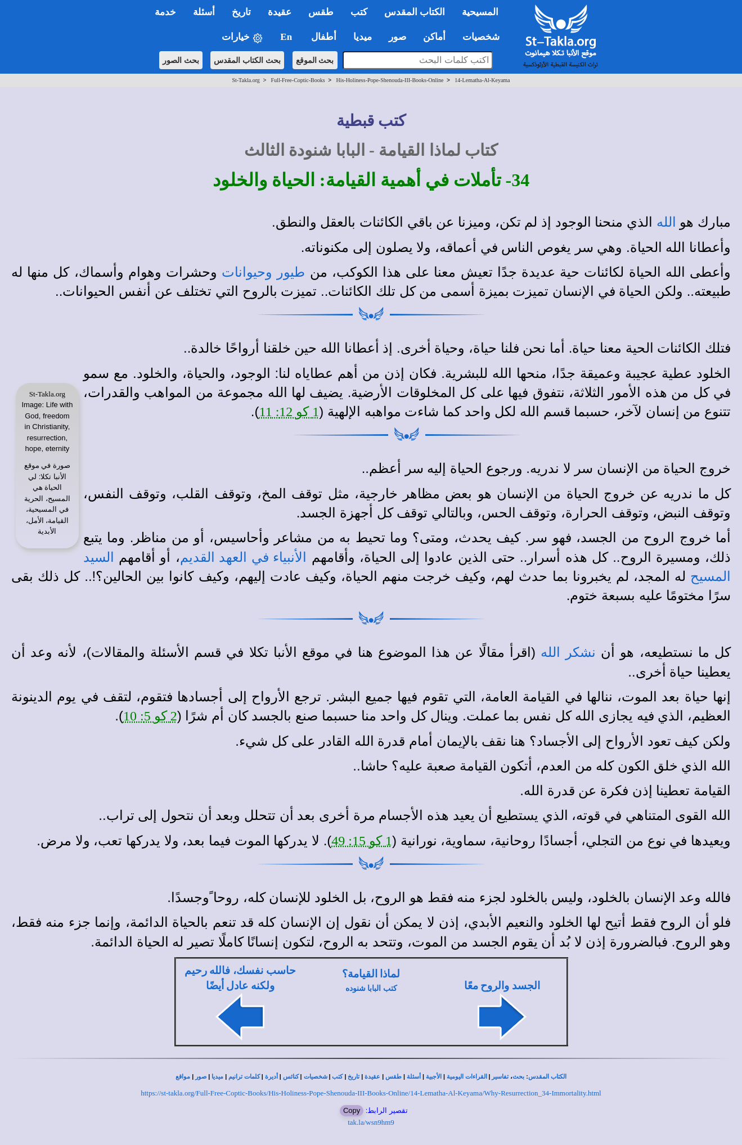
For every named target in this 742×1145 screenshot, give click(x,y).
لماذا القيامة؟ (371, 974)
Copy (351, 1110)
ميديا (217, 1077)
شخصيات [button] (484, 36)
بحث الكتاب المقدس (247, 60)
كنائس (291, 1077)
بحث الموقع (315, 60)
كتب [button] (358, 12)
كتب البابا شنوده (371, 988)
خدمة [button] (165, 12)
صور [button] (397, 36)
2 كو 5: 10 (150, 716)
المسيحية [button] (480, 12)
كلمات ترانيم (244, 1077)
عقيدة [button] (279, 12)
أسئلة (414, 1077)
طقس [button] (321, 12)
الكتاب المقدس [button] (414, 12)
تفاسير (500, 1077)
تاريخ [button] (241, 12)
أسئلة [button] (204, 12)
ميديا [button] (362, 36)
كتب (337, 1077)
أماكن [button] (434, 36)
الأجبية (434, 1077)
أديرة (271, 1077)
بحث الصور (181, 60)
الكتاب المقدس (547, 1077)
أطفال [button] (323, 36)
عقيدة (372, 1077)
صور (200, 1077)
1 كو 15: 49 (361, 840)
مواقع (183, 1077)
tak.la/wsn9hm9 (371, 1122)
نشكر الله (568, 652)
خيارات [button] (242, 37)
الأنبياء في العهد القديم (243, 557)
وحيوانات (247, 272)
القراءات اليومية (467, 1077)
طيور (291, 272)
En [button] (287, 36)
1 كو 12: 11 (289, 411)
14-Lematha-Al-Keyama (482, 80)
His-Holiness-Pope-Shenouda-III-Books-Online (389, 80)
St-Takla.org (245, 80)
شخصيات (315, 1077)
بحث (518, 1077)
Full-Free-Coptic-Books (298, 80)
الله (666, 222)
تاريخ (353, 1077)
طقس (393, 1077)
